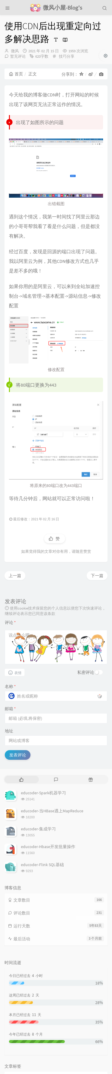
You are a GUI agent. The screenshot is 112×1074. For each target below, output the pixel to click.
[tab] (21, 697)
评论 (10, 540)
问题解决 (17, 995)
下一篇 (97, 493)
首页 (16, 74)
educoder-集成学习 (38, 746)
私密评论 (85, 590)
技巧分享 (66, 56)
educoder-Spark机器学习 (43, 710)
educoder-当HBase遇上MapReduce (52, 728)
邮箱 (10, 626)
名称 (10, 604)
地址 (9, 648)
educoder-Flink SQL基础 (42, 782)
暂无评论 (18, 56)
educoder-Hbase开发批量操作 (48, 764)
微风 (15, 50)
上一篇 (15, 493)
